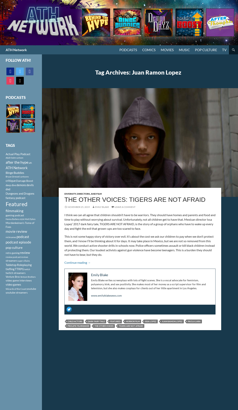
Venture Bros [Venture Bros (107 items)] (13, 276)
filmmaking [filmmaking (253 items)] (14, 211)
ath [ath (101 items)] (30, 162)
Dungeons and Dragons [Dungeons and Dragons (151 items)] (20, 193)
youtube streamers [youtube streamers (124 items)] (17, 292)
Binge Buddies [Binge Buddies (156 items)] (15, 172)
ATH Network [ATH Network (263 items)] (17, 168)
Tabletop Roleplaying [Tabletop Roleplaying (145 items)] (19, 265)
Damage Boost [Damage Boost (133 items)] (24, 180)
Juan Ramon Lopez (172, 321)
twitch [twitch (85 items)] (27, 269)
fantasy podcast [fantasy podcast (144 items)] (16, 198)
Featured (115, 321)
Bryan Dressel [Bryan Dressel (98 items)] (12, 176)
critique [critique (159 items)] (11, 180)
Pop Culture (206, 50)
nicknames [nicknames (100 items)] (11, 237)
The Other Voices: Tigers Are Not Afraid (135, 199)
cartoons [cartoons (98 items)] (24, 176)
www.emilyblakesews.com (106, 295)
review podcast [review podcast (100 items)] (13, 257)
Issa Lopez (150, 321)
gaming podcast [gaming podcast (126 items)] (15, 215)
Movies (167, 50)
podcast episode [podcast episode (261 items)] (18, 242)
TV (224, 50)
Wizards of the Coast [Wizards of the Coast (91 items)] (16, 289)
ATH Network (16, 50)
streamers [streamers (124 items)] (11, 260)
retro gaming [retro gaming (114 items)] (13, 252)
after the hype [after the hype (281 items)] (17, 162)
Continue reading (77, 262)
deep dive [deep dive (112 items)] (11, 185)
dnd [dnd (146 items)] (8, 189)
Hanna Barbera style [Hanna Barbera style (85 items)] (15, 219)
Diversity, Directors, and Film (83, 193)
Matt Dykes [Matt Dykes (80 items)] (30, 219)
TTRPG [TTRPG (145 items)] (19, 269)
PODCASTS (128, 50)
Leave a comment (125, 207)
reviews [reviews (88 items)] (24, 257)
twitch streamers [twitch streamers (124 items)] (16, 272)
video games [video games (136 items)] (13, 284)
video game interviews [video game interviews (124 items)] (19, 280)
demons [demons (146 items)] (21, 185)
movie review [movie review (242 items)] (16, 231)
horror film (133, 321)
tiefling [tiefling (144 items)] (10, 269)
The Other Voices (104, 326)
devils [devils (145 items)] (30, 185)
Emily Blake (102, 207)
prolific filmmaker (78, 326)
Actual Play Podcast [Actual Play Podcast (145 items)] (18, 154)
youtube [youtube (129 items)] (31, 288)
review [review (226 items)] (25, 252)
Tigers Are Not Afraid (131, 326)
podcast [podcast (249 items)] (23, 236)
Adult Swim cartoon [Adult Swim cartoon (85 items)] (14, 157)
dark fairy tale (96, 321)
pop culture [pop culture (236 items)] (14, 247)
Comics (149, 50)
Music (184, 50)
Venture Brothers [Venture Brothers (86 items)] (28, 277)
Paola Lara (194, 321)
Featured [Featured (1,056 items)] (16, 204)
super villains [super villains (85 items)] (24, 261)
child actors (75, 321)
